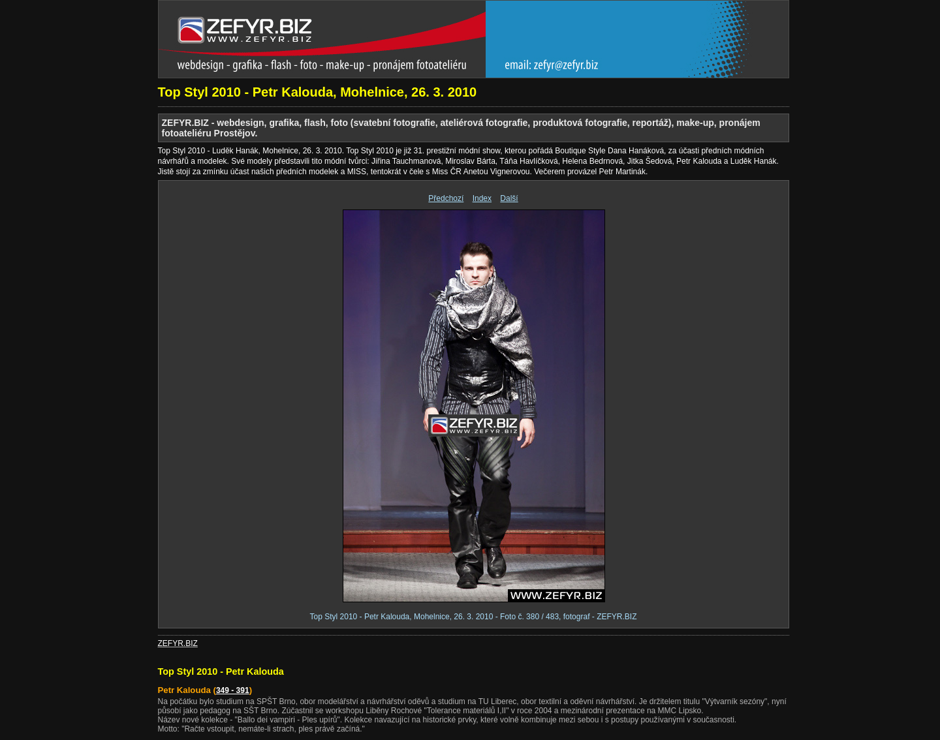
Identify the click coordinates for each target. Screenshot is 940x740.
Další (509, 198)
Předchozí (445, 198)
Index (482, 198)
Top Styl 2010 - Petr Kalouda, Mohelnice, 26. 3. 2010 (317, 92)
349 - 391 (232, 690)
